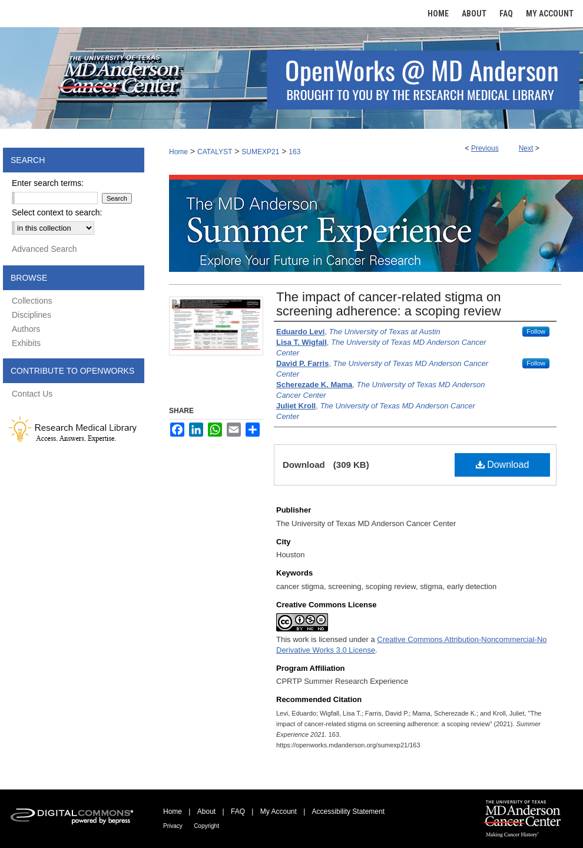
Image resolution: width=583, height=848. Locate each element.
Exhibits (26, 343)
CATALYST (214, 152)
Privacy (173, 826)
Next (526, 148)
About (206, 811)
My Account (278, 811)
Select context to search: (57, 212)
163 (294, 152)
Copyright (206, 826)
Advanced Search (44, 249)
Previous (485, 148)
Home (178, 152)
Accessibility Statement (348, 811)
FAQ (238, 811)
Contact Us (32, 393)
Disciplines (31, 315)
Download (502, 465)
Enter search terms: (48, 183)
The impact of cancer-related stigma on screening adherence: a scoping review (388, 304)
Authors (26, 329)
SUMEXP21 (260, 152)
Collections (32, 300)
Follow (535, 331)
